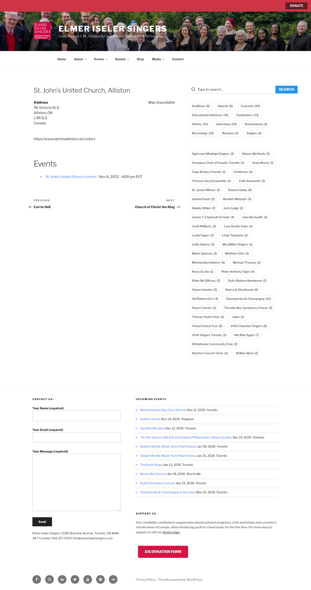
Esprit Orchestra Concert (157, 483)
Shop (140, 59)
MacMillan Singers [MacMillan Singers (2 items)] (237, 244)
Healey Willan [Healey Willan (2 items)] (203, 208)
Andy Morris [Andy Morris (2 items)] (262, 162)
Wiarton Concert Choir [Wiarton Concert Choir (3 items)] (210, 353)
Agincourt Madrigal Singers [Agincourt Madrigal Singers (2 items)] (213, 153)
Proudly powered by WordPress (180, 579)
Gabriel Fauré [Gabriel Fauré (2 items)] (203, 199)
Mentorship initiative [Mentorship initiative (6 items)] (208, 262)
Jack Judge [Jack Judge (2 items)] (233, 208)
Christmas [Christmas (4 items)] (242, 171)
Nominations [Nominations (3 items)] (256, 124)
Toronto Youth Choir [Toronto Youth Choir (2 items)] (208, 317)
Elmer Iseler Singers (113, 28)
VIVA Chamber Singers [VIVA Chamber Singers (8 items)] (248, 326)
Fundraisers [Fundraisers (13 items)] (247, 115)
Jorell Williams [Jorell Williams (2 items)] (204, 226)
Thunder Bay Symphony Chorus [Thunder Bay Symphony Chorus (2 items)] (248, 307)
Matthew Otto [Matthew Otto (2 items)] (237, 253)
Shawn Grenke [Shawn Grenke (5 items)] (204, 289)
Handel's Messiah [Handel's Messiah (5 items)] (237, 199)
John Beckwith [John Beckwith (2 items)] (254, 217)
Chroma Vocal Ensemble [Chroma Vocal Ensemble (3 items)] (211, 181)
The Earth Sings (151, 465)
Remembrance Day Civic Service (163, 410)
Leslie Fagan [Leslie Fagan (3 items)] (203, 235)
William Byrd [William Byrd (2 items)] (247, 353)
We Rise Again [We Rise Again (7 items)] (246, 335)
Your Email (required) (76, 435)
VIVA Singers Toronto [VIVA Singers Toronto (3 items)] (209, 335)
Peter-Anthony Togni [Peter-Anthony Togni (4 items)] (237, 271)
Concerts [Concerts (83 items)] (250, 106)
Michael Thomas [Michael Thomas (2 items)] (246, 262)
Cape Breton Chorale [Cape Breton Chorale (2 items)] (208, 171)
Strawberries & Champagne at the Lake (167, 492)
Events (101, 59)
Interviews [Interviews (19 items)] (226, 124)
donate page (171, 532)
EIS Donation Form (163, 552)
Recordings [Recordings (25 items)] (203, 133)
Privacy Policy (145, 579)
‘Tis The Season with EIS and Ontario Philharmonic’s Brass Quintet (185, 437)
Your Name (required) (76, 413)
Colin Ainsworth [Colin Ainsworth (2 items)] (252, 181)
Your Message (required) (76, 480)
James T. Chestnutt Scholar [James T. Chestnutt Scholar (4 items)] (213, 217)
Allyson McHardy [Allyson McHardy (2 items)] (256, 153)
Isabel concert (150, 419)
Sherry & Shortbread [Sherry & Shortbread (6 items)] (241, 289)
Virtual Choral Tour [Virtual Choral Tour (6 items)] (207, 326)
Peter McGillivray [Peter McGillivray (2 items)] (206, 280)
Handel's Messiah (152, 428)
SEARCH (286, 89)
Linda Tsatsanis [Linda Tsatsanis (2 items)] (235, 235)
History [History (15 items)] (200, 124)
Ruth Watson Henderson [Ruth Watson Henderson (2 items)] (247, 280)
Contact (178, 59)
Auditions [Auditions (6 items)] (201, 106)
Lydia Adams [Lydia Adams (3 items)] (203, 244)
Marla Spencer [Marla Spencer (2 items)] (204, 253)
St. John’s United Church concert (71, 177)
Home (61, 59)
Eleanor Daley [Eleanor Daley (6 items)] (240, 190)
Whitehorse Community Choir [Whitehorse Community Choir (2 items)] (215, 344)
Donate (122, 59)
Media (158, 59)
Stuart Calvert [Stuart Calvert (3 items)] (204, 307)
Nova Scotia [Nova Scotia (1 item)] (202, 271)
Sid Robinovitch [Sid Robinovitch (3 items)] (205, 298)
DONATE (296, 6)
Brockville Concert (153, 474)
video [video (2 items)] (238, 317)
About (80, 59)
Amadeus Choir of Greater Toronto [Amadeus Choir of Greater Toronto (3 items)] (218, 162)
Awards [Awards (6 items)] (225, 106)
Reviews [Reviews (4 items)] (230, 133)
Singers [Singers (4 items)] (254, 133)
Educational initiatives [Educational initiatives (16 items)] (210, 115)
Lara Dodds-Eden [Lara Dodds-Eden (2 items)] (238, 226)
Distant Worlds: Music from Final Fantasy (168, 446)
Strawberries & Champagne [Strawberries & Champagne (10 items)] (248, 298)
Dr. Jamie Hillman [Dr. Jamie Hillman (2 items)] (206, 190)
